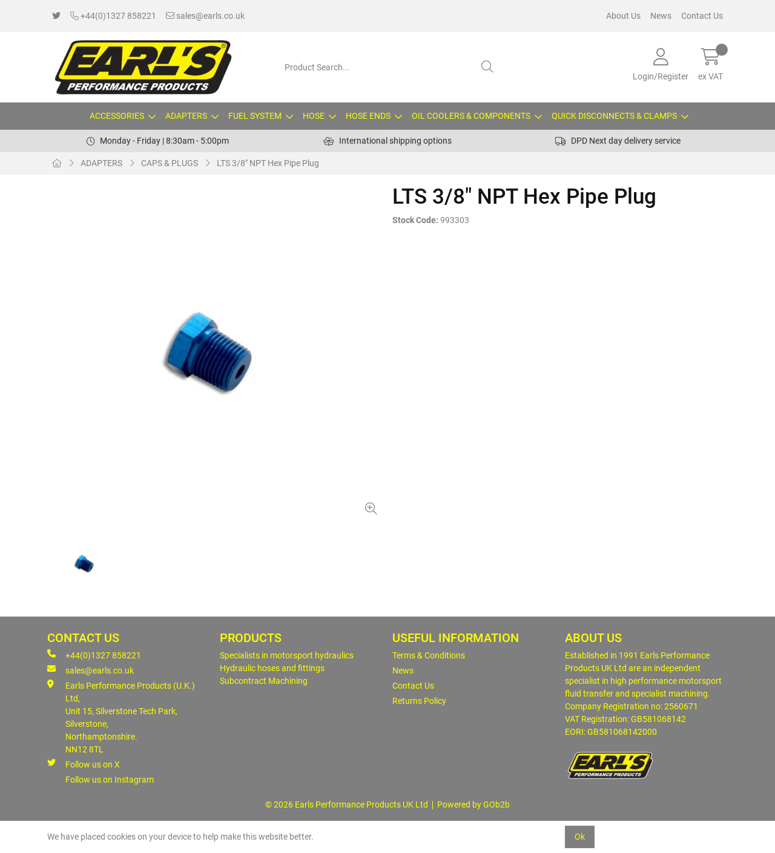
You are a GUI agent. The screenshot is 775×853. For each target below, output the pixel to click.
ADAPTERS (186, 116)
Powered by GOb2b (473, 804)
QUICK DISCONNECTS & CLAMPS (614, 116)
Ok (580, 836)
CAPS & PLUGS (169, 163)
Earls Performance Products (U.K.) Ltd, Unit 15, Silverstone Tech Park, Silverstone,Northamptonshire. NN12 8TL (121, 717)
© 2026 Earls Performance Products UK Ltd (346, 804)
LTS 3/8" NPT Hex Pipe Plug (268, 163)
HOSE (314, 116)
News (660, 16)
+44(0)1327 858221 (113, 16)
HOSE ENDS (368, 116)
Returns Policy (419, 701)
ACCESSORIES (117, 116)
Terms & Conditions (428, 655)
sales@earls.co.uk (205, 16)
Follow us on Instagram (109, 779)
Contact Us (702, 16)
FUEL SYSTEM (255, 116)
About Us (623, 16)
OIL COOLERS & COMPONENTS (471, 116)
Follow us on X (83, 763)
